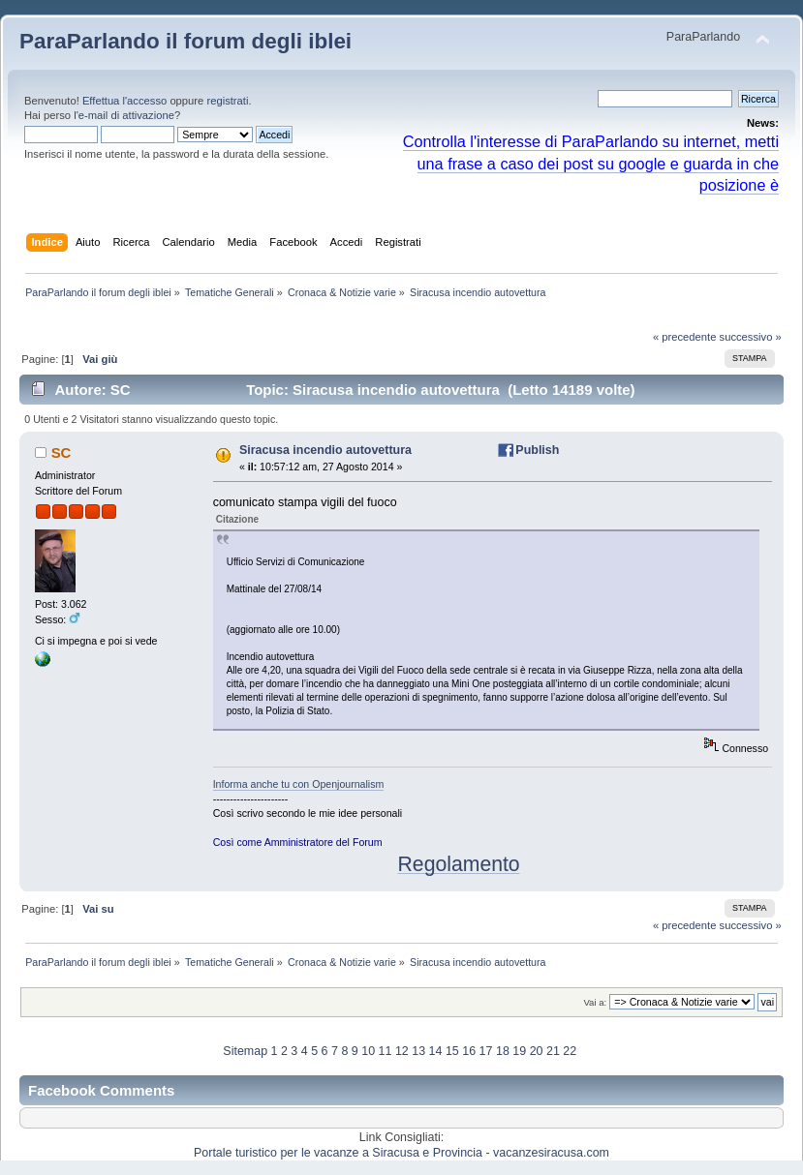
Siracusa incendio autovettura (325, 450)
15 (452, 1051)
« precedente (685, 337)
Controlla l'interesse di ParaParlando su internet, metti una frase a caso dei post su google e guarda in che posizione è (591, 164)
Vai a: (594, 1002)
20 (536, 1051)
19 (519, 1051)
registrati (227, 100)
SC (61, 452)
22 (569, 1051)
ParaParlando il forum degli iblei (185, 41)
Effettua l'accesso (124, 100)
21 (553, 1051)
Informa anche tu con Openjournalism (299, 784)
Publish (537, 450)
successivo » (751, 337)
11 (385, 1051)
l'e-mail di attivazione (124, 115)
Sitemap (245, 1051)
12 (402, 1051)
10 (368, 1051)
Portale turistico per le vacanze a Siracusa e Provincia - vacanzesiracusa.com (401, 1153)
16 (469, 1051)
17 (486, 1051)
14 (436, 1051)
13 (418, 1051)
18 (503, 1051)
